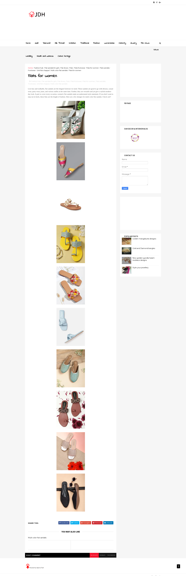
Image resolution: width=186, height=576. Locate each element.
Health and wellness (54, 49)
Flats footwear (80, 61)
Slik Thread (59, 43)
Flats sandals (105, 61)
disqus (101, 551)
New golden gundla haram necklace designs (143, 252)
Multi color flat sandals (60, 64)
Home (28, 43)
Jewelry (133, 43)
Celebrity (122, 43)
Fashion (96, 43)
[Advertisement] (117, 23)
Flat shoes (65, 61)
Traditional (84, 43)
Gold (36, 43)
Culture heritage (73, 49)
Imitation (72, 43)
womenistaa (109, 43)
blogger (93, 551)
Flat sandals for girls (52, 61)
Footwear (33, 64)
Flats (72, 61)
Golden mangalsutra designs (143, 232)
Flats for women (93, 61)
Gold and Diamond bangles (143, 242)
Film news (145, 43)
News (28, 49)
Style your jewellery (140, 261)
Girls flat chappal (44, 64)
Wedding (38, 49)
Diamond (46, 43)
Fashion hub (39, 61)
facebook (110, 551)
